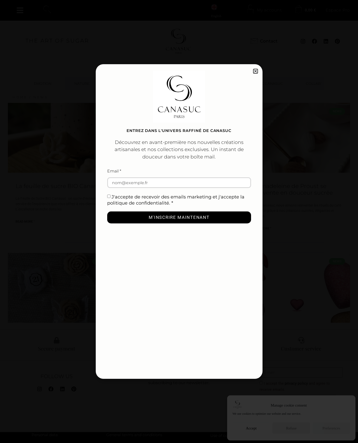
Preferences (331, 428)
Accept (251, 428)
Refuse (291, 428)
